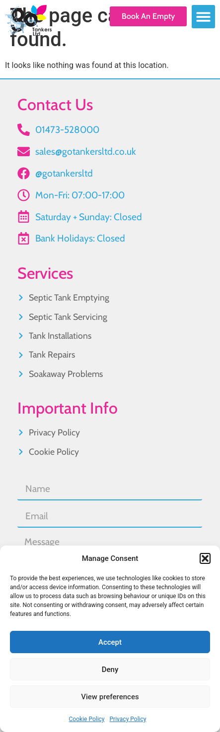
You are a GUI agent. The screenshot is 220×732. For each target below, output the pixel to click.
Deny (110, 669)
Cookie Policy (87, 719)
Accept (110, 642)
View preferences (110, 696)
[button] (205, 558)
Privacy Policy (128, 719)
